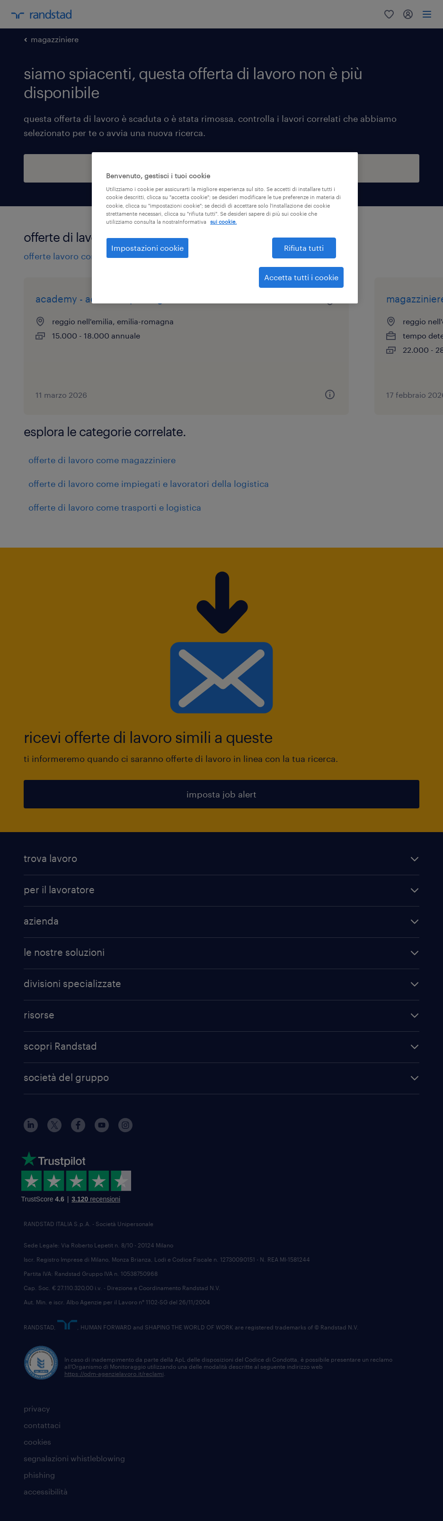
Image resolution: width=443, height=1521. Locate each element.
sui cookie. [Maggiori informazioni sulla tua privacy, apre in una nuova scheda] (223, 222)
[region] (225, 228)
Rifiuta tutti (304, 247)
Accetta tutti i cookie (301, 277)
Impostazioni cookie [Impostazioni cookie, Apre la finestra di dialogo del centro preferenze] (147, 247)
